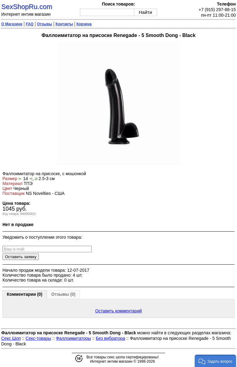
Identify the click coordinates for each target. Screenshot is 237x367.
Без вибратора (110, 338)
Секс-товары (38, 338)
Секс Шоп (11, 338)
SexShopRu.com (26, 6)
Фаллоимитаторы (73, 338)
